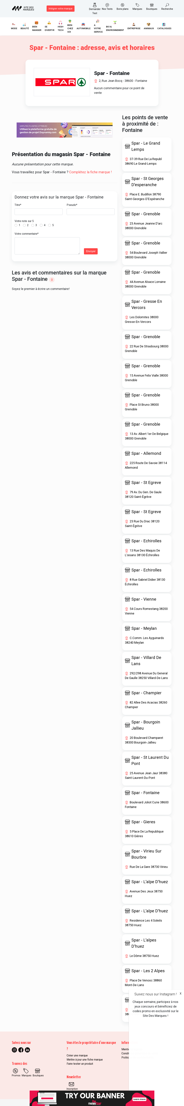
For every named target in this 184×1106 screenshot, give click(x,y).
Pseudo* (72, 205)
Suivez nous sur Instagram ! (155, 994)
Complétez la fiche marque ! (90, 172)
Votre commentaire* (27, 233)
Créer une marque (77, 1055)
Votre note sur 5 (24, 221)
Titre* (18, 205)
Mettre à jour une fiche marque (85, 1059)
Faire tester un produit (80, 1063)
